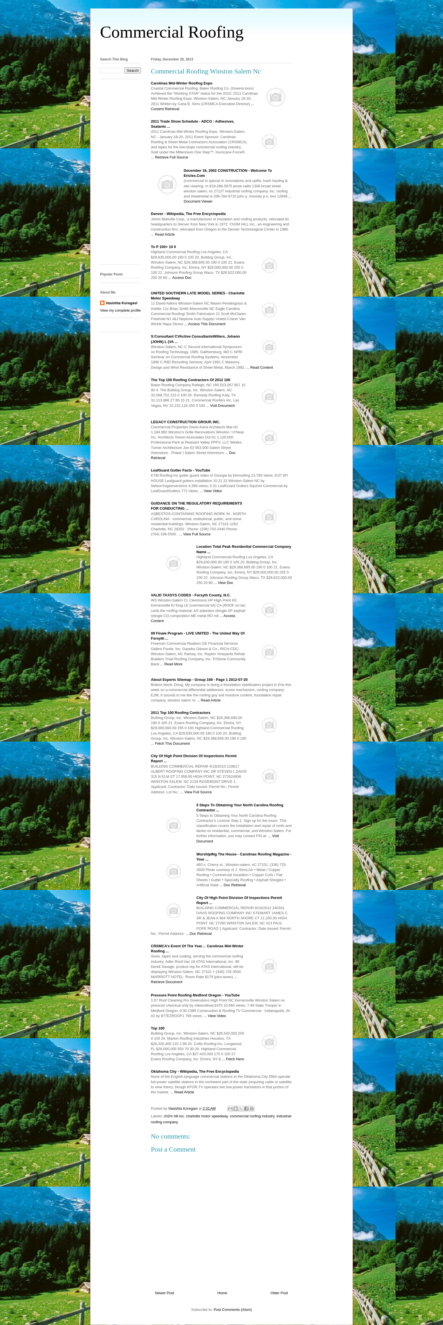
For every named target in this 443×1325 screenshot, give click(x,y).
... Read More (171, 664)
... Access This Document (204, 324)
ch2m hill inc (174, 1116)
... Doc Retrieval (233, 885)
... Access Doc (179, 277)
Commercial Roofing (172, 32)
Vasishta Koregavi (121, 303)
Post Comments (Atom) (233, 1309)
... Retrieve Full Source (169, 157)
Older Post (279, 1293)
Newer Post (164, 1293)
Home (222, 1293)
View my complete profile (120, 310)
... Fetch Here (233, 1059)
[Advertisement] (221, 47)
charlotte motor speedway (207, 1116)
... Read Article (163, 234)
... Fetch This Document (170, 743)
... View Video (211, 491)
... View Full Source (195, 534)
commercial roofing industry (252, 1116)
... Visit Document (220, 405)
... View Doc (223, 583)
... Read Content (259, 367)
